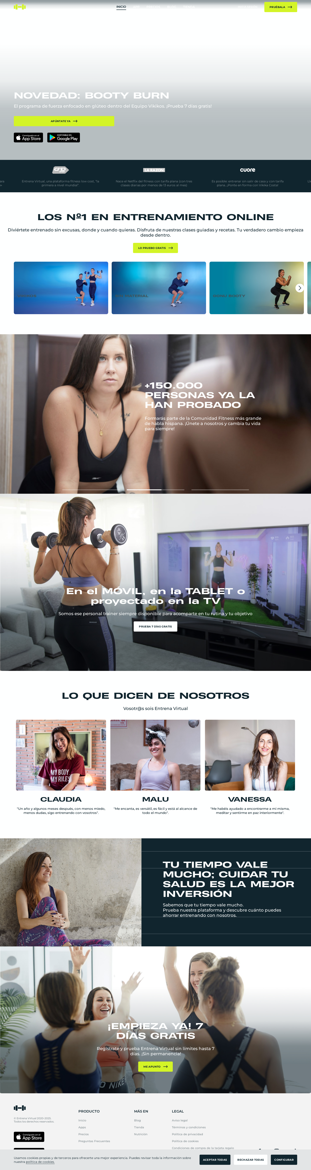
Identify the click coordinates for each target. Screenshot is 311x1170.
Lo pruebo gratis (155, 248)
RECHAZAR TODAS (250, 1159)
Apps (82, 1127)
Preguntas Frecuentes (94, 1141)
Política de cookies (185, 1141)
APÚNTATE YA (64, 121)
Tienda (189, 7)
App (136, 7)
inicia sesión (247, 6)
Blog (171, 7)
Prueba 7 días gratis (155, 626)
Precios (153, 7)
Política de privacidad (187, 1134)
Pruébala (281, 7)
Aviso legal (180, 1120)
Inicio (121, 7)
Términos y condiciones (189, 1127)
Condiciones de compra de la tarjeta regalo (203, 1148)
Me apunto (155, 1066)
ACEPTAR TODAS (215, 1159)
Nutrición (141, 1134)
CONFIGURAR (284, 1159)
